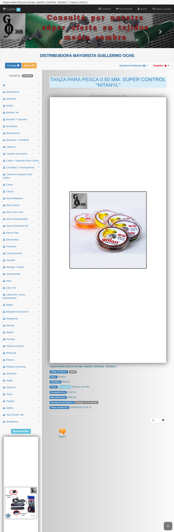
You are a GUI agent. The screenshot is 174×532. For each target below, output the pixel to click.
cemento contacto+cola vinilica (21, 169)
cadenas (21, 140)
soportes (21, 380)
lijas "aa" (21, 280)
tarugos (21, 394)
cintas (21, 177)
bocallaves (21, 119)
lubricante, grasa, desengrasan (21, 290)
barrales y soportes (21, 112)
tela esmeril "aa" (21, 407)
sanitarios (21, 366)
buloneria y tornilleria (21, 133)
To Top (168, 526)
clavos (21, 184)
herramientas (21, 267)
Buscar (29, 59)
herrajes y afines (21, 260)
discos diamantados (21, 212)
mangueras (21, 311)
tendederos (21, 414)
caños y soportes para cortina (21, 155)
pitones (21, 352)
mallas (21, 297)
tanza (21, 387)
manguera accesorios (21, 304)
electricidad (21, 232)
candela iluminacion (21, 146)
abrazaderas (21, 85)
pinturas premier (21, 339)
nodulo (21, 325)
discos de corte (21, 205)
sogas (21, 373)
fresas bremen (21, 246)
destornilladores (21, 191)
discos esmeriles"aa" (21, 218)
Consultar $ (65, 380)
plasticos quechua (21, 359)
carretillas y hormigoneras (21, 160)
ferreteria (21, 239)
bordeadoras (21, 126)
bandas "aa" (21, 105)
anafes (21, 98)
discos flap (21, 225)
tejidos (21, 401)
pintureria (21, 346)
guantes (21, 253)
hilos (21, 273)
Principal (13, 59)
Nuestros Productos (134, 59)
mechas (21, 318)
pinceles (21, 332)
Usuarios (161, 59)
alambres (21, 91)
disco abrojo (21, 198)
